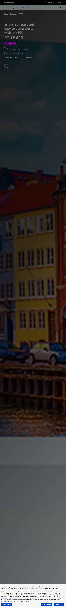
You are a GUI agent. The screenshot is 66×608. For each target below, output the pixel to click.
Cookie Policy (57, 598)
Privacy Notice (7, 599)
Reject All (58, 604)
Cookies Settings (6, 604)
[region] (33, 596)
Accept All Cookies (47, 604)
